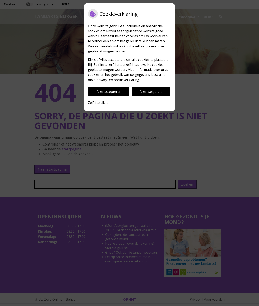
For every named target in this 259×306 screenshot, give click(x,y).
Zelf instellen (98, 102)
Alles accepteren (109, 91)
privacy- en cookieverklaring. (118, 80)
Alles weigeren (151, 91)
